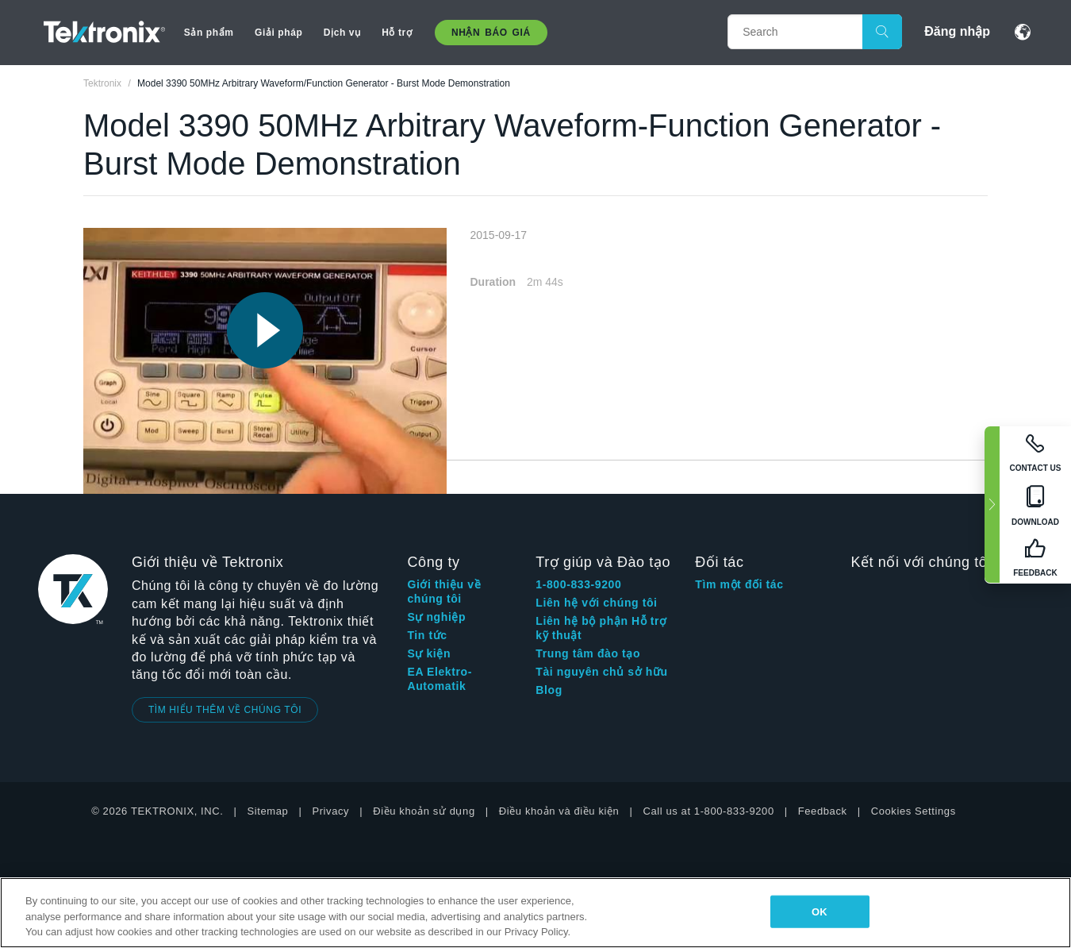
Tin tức (427, 635)
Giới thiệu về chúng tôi (444, 591)
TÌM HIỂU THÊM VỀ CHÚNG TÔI (224, 709)
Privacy (330, 811)
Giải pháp (278, 32)
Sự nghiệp (436, 617)
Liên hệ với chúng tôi (596, 602)
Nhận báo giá (491, 32)
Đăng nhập (957, 31)
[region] (535, 912)
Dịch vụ (342, 32)
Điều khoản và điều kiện (559, 811)
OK (819, 911)
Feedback (822, 811)
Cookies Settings (913, 811)
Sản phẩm (209, 32)
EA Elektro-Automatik (439, 678)
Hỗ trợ (397, 32)
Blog (549, 690)
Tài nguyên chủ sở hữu (601, 671)
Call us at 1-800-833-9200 (708, 811)
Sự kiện (429, 653)
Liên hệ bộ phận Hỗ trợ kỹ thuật (601, 628)
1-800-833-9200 (578, 584)
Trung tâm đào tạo (588, 653)
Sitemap (268, 811)
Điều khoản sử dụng (424, 811)
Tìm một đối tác (739, 584)
